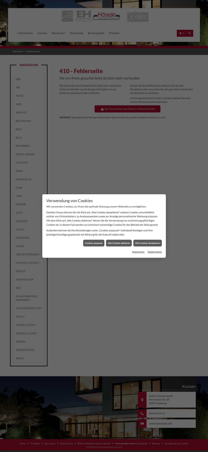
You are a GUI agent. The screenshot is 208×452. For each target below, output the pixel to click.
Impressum (138, 247)
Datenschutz (155, 247)
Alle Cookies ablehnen (119, 238)
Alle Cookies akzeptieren (147, 238)
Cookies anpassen (94, 238)
